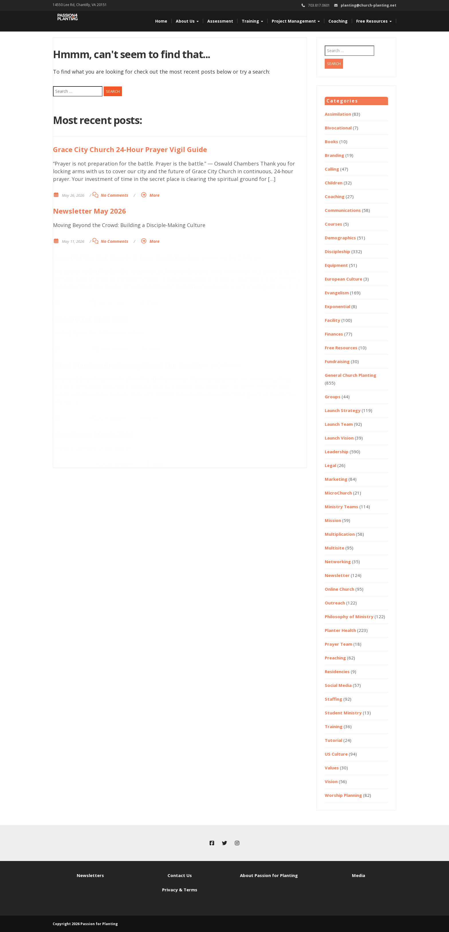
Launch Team (339, 424)
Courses (333, 224)
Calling (332, 169)
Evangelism (337, 292)
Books (331, 141)
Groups (332, 396)
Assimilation (338, 114)
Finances (334, 334)
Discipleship (337, 251)
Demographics (340, 238)
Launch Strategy (343, 410)
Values (332, 768)
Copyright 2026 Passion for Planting (85, 923)
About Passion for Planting (269, 875)
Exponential (337, 306)
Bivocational (338, 128)
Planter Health (340, 630)
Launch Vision (339, 438)
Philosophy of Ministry (349, 616)
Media (358, 875)
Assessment (220, 21)
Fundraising (337, 361)
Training (252, 21)
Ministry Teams (341, 506)
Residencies (337, 671)
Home (161, 21)
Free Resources (374, 21)
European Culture (343, 279)
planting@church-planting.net (368, 5)
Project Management (296, 21)
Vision (331, 781)
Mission (333, 520)
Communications (343, 210)
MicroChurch (338, 493)
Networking (338, 561)
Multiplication (340, 534)
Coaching (338, 21)
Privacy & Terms (179, 889)
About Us (187, 21)
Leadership (336, 451)
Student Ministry (343, 713)
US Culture (336, 754)
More (154, 195)
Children (333, 183)
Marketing (336, 479)
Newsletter (337, 575)
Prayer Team (338, 644)
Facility (332, 320)
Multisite (334, 548)
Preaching (335, 658)
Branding (334, 155)
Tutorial (333, 740)
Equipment (336, 265)
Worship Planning (343, 795)
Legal (330, 465)
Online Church (339, 589)
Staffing (333, 699)
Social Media (338, 685)
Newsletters (90, 875)
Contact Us (180, 875)
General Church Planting (350, 375)
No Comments (114, 195)
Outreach (335, 603)
